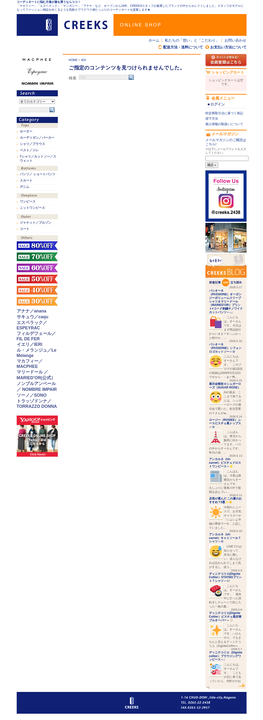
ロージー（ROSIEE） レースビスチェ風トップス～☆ (225, 423)
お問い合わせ (235, 40)
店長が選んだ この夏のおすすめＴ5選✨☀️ (225, 500)
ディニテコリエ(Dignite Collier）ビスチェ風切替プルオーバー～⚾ (225, 616)
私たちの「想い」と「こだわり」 (192, 40)
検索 (72, 78)
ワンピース (37, 196)
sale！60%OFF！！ (37, 268)
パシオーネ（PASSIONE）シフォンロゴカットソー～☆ (225, 348)
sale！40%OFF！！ (37, 290)
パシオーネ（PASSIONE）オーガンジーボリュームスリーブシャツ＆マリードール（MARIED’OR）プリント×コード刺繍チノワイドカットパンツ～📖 (226, 301)
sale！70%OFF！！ (37, 256)
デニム (24, 187)
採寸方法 (211, 118)
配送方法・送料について (183, 47)
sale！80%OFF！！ (37, 245)
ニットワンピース (32, 208)
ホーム (154, 40)
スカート (26, 180)
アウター (37, 217)
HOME (73, 60)
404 (83, 60)
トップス (37, 126)
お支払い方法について (228, 47)
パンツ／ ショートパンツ (37, 174)
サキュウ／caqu (32, 316)
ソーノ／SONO (32, 395)
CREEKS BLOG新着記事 (226, 270)
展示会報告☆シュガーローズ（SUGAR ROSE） (225, 385)
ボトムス (37, 169)
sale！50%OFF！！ (37, 279)
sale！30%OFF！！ (37, 301)
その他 (37, 238)
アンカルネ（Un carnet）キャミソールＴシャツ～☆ (225, 538)
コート (24, 229)
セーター (26, 131)
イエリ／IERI (29, 344)
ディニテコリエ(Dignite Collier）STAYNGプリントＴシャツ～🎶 (225, 577)
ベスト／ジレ (29, 150)
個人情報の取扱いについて (224, 124)
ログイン (217, 104)
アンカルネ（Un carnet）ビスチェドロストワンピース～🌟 (225, 462)
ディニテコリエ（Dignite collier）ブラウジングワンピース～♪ (225, 656)
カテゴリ (37, 120)
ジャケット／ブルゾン (35, 222)
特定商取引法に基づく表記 (224, 113)
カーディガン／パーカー (37, 137)
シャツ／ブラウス (32, 144)
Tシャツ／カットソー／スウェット (38, 158)
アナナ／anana (31, 311)
